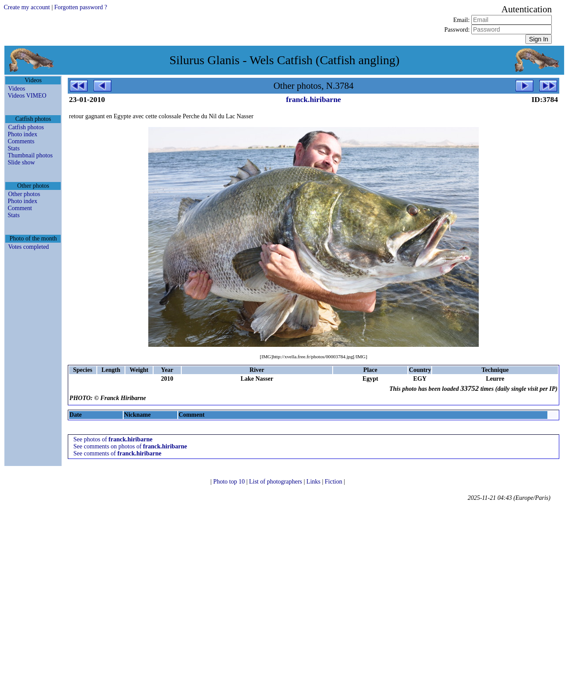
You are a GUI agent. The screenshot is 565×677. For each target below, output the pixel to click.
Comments (20, 141)
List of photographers (276, 481)
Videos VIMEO (26, 95)
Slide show (21, 162)
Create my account (27, 7)
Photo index (22, 134)
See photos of (113, 439)
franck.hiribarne (313, 99)
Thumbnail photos (29, 155)
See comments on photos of (130, 446)
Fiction (334, 481)
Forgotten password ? (80, 7)
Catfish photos (26, 127)
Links (314, 481)
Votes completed (28, 247)
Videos (16, 88)
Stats (13, 148)
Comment (19, 208)
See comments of (117, 453)
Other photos (24, 194)
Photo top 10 (229, 481)
